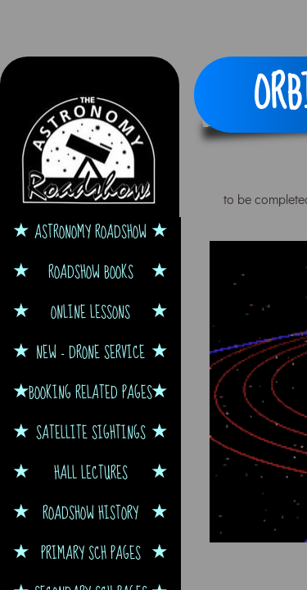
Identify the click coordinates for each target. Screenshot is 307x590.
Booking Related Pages (90, 392)
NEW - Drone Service (90, 351)
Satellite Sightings (91, 432)
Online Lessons (90, 311)
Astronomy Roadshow (90, 231)
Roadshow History (90, 512)
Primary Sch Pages (91, 552)
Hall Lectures (91, 472)
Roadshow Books (90, 271)
